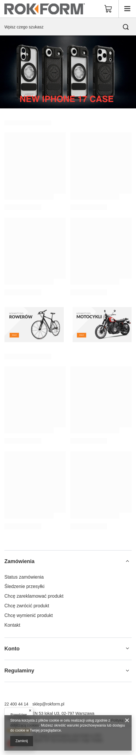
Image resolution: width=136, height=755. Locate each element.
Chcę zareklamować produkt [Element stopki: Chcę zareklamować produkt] (33, 596)
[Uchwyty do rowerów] (34, 324)
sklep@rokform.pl (48, 704)
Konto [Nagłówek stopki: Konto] (12, 649)
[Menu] (127, 9)
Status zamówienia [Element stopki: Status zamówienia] (24, 577)
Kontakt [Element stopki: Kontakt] (12, 625)
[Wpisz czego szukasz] (68, 26)
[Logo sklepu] (44, 8)
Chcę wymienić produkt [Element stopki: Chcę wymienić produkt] (28, 615)
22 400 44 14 (16, 704)
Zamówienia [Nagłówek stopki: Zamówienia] (19, 561)
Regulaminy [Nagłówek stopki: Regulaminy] (19, 671)
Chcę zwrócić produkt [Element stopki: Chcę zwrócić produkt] (26, 605)
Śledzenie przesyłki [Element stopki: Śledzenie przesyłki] (24, 586)
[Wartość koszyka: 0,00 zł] (108, 9)
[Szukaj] (125, 27)
